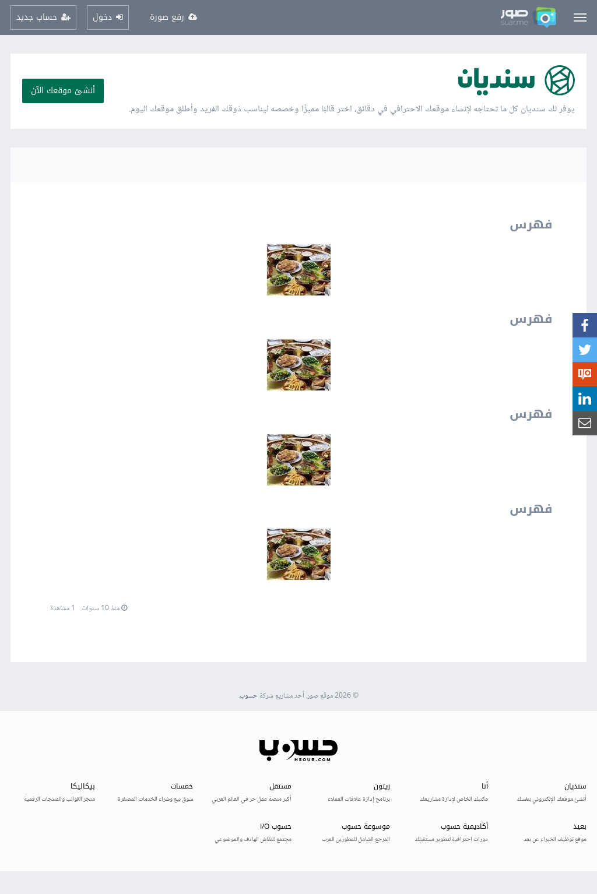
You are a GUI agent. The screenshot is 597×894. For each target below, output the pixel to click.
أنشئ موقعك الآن (63, 90)
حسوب (249, 696)
